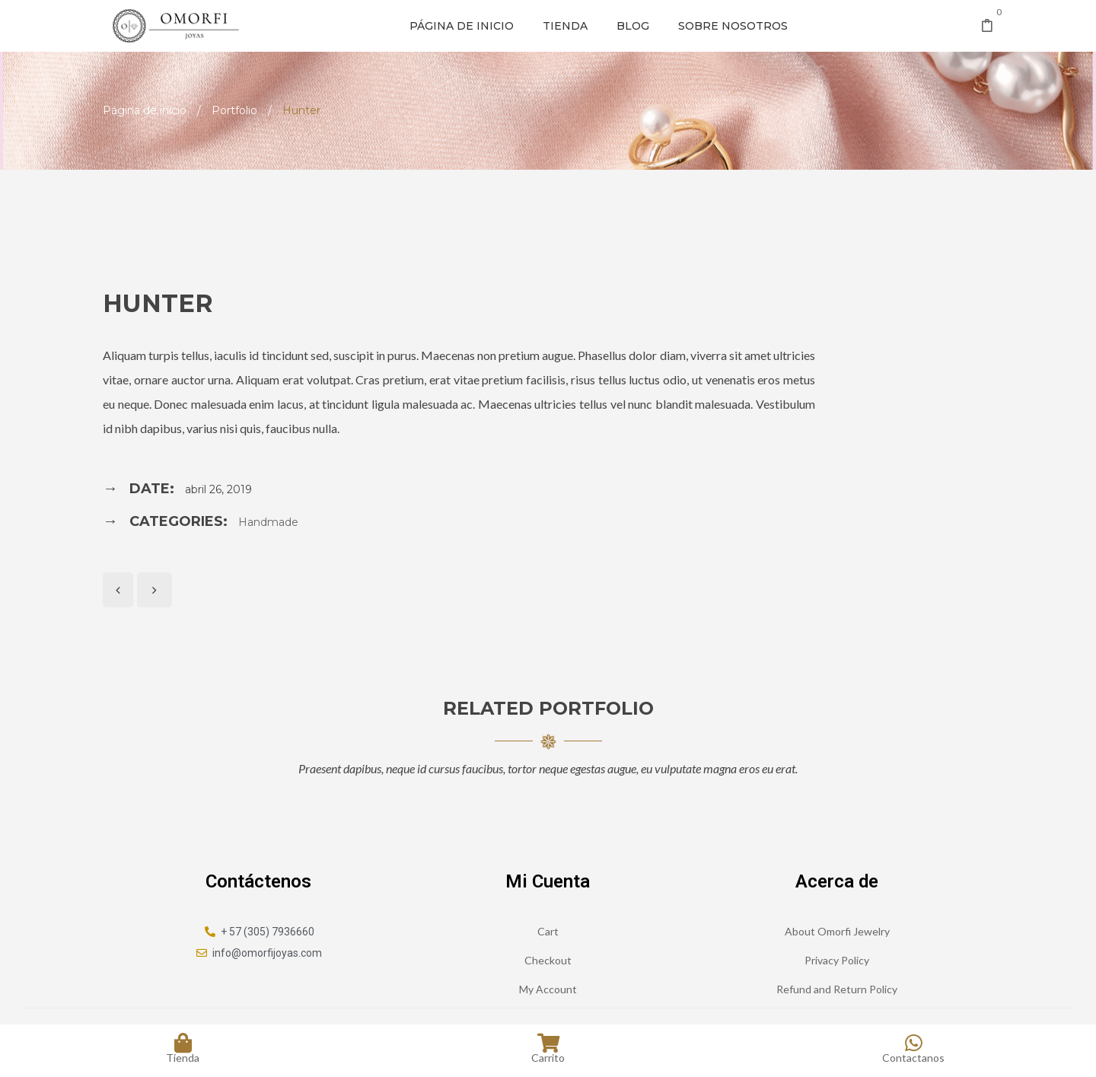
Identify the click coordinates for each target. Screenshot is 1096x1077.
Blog (632, 26)
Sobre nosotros (733, 26)
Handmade (268, 522)
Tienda (565, 26)
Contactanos (913, 1048)
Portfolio (234, 110)
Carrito (548, 1048)
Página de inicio (461, 26)
